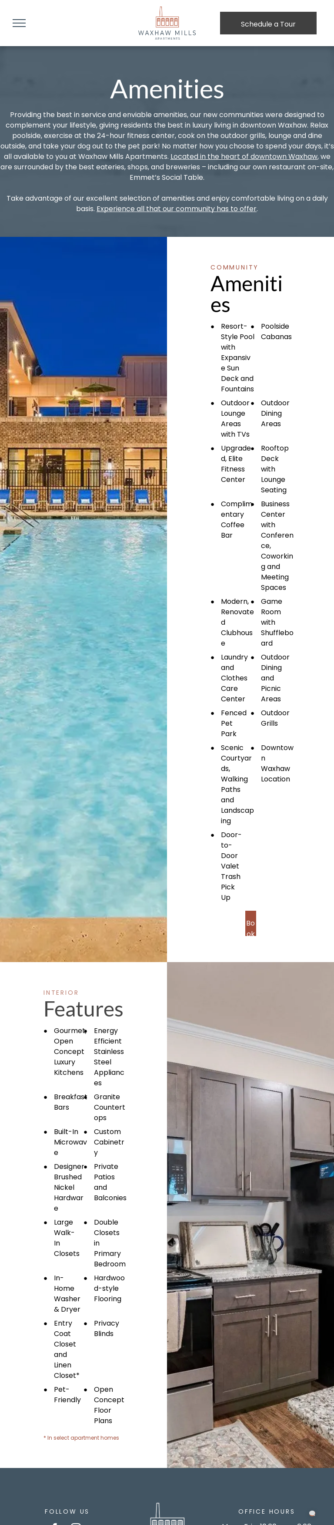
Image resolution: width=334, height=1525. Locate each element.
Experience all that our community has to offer (177, 209)
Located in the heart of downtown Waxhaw (243, 156)
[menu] (19, 23)
